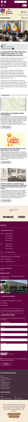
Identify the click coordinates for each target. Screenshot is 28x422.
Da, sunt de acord (14, 414)
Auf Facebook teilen (8, 46)
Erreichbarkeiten (4, 305)
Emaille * (2, 337)
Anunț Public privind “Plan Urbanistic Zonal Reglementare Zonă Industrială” (12, 149)
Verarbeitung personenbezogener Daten (12, 310)
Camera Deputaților (18, 398)
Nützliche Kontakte (4, 385)
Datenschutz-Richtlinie (5, 388)
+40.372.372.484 (9, 248)
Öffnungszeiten (4, 303)
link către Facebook (8, 216)
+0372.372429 (8, 259)
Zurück (24, 18)
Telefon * (2, 332)
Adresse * (2, 327)
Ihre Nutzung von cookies (5, 386)
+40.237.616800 (8, 233)
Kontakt (2, 376)
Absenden (6, 364)
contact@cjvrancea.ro (10, 252)
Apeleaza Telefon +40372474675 (5, 5)
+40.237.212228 (8, 244)
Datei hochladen (4, 352)
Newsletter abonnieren (6, 48)
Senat (15, 396)
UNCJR (1, 396)
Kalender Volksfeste (4, 377)
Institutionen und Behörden (5, 379)
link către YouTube (21, 216)
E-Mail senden (2, 5)
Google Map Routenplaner (8, 296)
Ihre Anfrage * (3, 343)
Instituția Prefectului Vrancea (6, 398)
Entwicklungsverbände (5, 382)
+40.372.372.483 (9, 246)
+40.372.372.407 (9, 238)
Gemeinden (2, 380)
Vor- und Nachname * (5, 322)
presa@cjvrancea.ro (9, 261)
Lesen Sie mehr (6, 127)
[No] (26, 411)
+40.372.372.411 (9, 240)
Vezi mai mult (14, 416)
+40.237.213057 (8, 236)
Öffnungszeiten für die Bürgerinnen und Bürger (11, 300)
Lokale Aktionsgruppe (5, 383)
